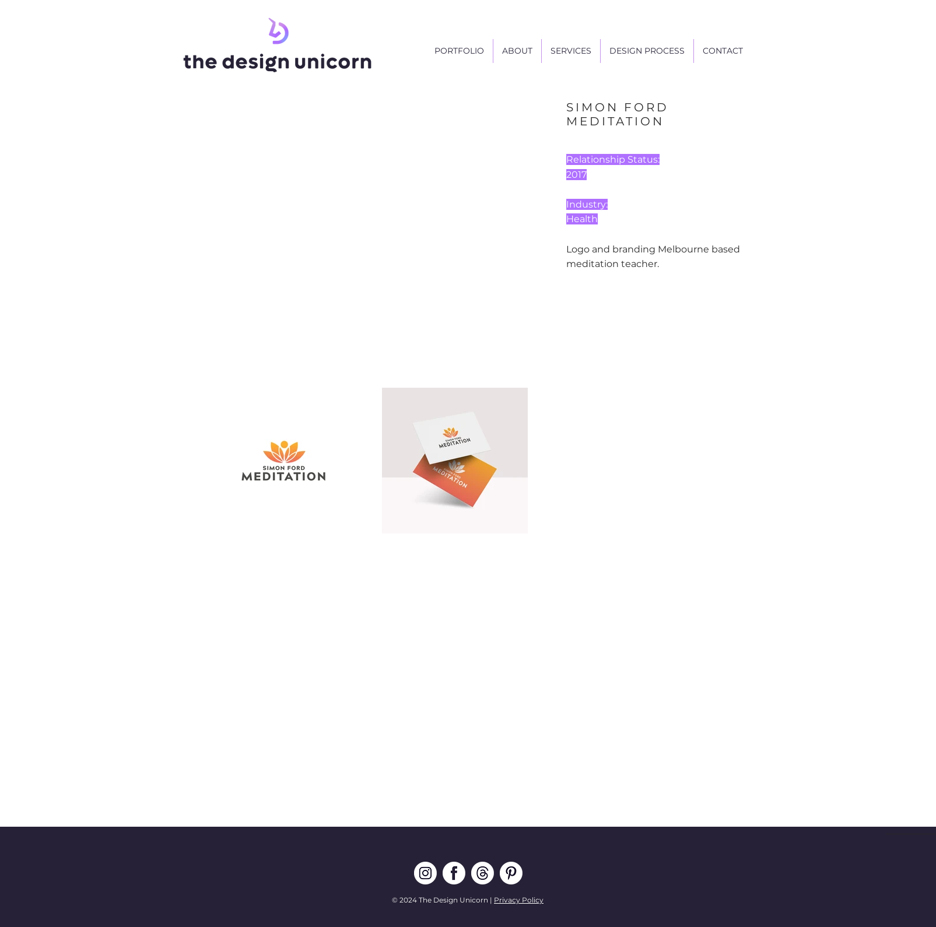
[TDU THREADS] (482, 873)
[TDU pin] (511, 873)
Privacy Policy (519, 900)
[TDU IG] (425, 873)
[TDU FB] (454, 873)
